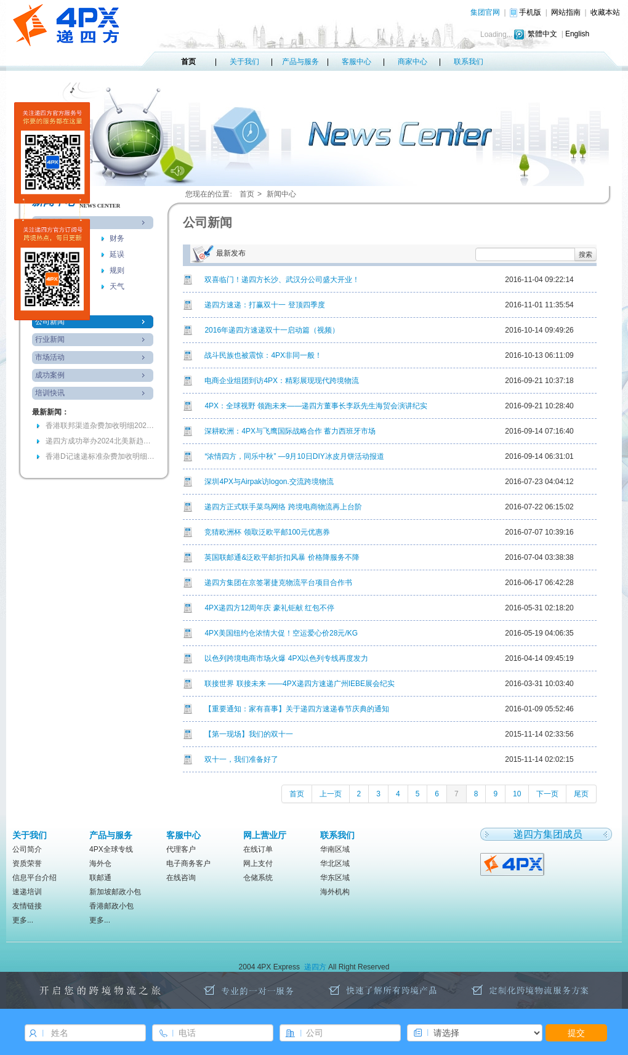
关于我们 (244, 61)
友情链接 (27, 906)
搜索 (585, 254)
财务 (117, 238)
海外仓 (100, 863)
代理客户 (181, 849)
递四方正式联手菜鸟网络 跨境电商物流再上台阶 (282, 507)
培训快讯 (50, 393)
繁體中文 (542, 34)
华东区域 (335, 877)
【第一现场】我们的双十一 (248, 734)
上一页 (331, 794)
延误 (117, 254)
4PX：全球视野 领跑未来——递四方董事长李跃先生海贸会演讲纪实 (315, 406)
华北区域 (335, 863)
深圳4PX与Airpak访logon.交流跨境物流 (268, 481)
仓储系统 (258, 877)
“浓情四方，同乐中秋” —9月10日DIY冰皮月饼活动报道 (294, 456)
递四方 (315, 967)
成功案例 (50, 375)
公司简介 (27, 849)
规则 (117, 270)
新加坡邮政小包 (115, 891)
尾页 (581, 794)
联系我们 (468, 61)
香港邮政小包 (111, 906)
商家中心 (412, 61)
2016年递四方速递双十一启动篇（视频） (271, 330)
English (577, 34)
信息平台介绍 (34, 877)
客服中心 (356, 61)
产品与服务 (300, 61)
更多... (22, 920)
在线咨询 (181, 877)
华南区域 (335, 849)
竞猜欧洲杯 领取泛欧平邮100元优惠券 (266, 532)
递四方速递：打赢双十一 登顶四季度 (264, 305)
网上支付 (258, 863)
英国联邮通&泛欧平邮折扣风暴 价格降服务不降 (281, 557)
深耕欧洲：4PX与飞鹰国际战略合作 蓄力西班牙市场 (290, 431)
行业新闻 (50, 339)
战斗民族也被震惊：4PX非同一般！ (263, 355)
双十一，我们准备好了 (241, 759)
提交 (576, 1033)
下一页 (547, 794)
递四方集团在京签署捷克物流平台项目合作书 (278, 582)
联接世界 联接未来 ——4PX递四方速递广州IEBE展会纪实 (299, 683)
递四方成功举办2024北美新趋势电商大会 (101, 441)
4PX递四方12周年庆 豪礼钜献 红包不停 (269, 608)
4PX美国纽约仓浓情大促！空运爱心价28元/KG (281, 633)
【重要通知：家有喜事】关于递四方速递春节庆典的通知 (296, 709)
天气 (117, 286)
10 (517, 794)
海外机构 (335, 891)
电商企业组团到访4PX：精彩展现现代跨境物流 (281, 380)
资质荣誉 (27, 863)
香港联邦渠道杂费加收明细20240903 (101, 425)
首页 (188, 61)
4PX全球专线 (111, 849)
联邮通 (100, 877)
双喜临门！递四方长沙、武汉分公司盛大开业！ (282, 279)
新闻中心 (281, 194)
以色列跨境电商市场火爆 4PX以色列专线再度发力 (286, 658)
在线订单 (258, 849)
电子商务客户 (188, 863)
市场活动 (50, 357)
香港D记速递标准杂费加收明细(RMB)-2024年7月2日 (101, 456)
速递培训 (27, 891)
